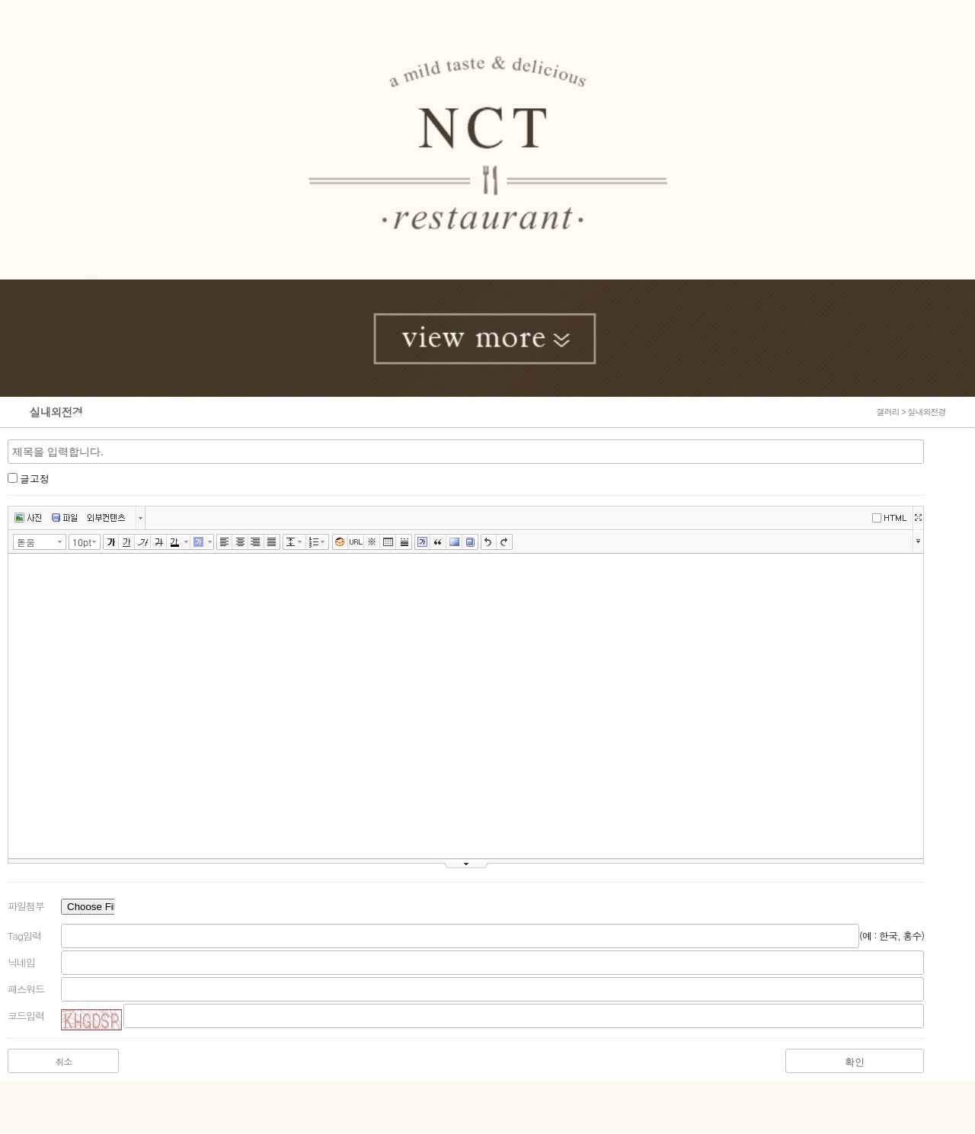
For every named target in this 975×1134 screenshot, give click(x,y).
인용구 (438, 542)
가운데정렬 (240, 542)
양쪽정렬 (272, 542)
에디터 (892, 516)
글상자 (422, 542)
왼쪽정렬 (224, 542)
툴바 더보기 (918, 540)
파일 (64, 517)
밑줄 (127, 542)
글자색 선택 (186, 542)
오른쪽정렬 (256, 542)
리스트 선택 (326, 542)
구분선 (404, 542)
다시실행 (505, 542)
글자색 (175, 542)
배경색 (454, 542)
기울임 (143, 542)
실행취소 (489, 542)
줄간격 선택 (302, 542)
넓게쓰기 (918, 517)
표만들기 (388, 542)
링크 (356, 542)
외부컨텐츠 (106, 517)
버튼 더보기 (140, 517)
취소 (63, 1061)
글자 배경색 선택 (210, 542)
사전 (470, 542)
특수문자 (372, 542)
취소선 (159, 542)
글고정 (35, 478)
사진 (27, 517)
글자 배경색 (198, 542)
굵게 (111, 542)
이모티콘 (340, 542)
